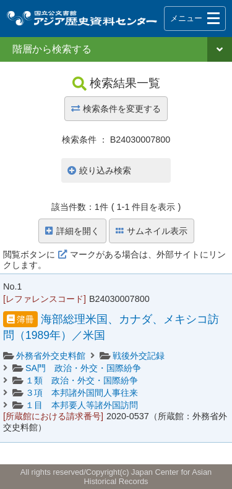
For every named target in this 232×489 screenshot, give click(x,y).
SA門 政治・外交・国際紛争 (83, 368)
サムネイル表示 (151, 231)
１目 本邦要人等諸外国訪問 (81, 405)
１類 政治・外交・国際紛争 (81, 380)
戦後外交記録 (139, 356)
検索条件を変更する (116, 109)
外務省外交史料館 (50, 356)
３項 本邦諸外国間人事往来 (81, 393)
